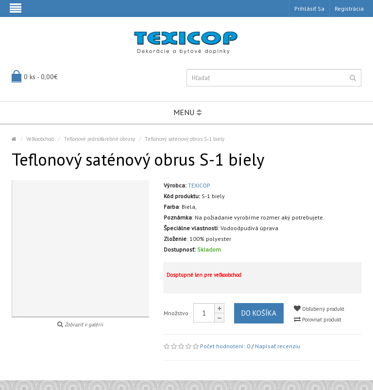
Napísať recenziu (277, 346)
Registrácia (349, 8)
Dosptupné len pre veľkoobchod (204, 274)
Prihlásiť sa (309, 8)
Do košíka (258, 313)
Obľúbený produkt (319, 308)
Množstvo (176, 313)
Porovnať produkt (317, 319)
